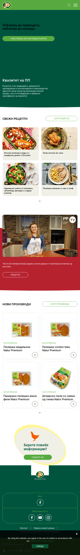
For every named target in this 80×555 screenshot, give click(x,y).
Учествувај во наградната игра (28, 38)
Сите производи (59, 304)
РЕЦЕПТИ (15, 275)
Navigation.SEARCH (69, 5)
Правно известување (44, 528)
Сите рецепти (61, 118)
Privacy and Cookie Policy (41, 541)
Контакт (24, 528)
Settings (40, 546)
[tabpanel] (40, 162)
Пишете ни (38, 457)
